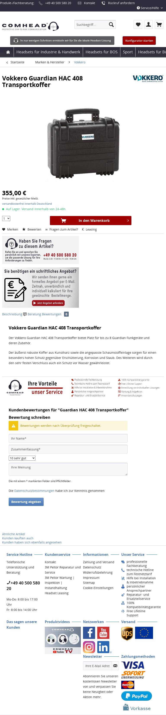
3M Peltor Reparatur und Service (63, 569)
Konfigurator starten (139, 41)
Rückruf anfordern (121, 3)
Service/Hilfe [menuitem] (148, 8)
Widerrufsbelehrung (98, 572)
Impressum (91, 578)
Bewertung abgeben (26, 502)
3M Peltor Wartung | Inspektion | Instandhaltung (60, 583)
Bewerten (32, 229)
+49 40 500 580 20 (58, 3)
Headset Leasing (57, 593)
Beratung (32, 314)
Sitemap (89, 583)
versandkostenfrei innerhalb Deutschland (27, 204)
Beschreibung (12, 314)
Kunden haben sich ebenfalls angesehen (32, 542)
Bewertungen (55, 314)
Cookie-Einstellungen (98, 588)
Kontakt (89, 3)
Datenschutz (92, 567)
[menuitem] (95, 24)
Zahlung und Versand (98, 562)
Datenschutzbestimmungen (34, 491)
